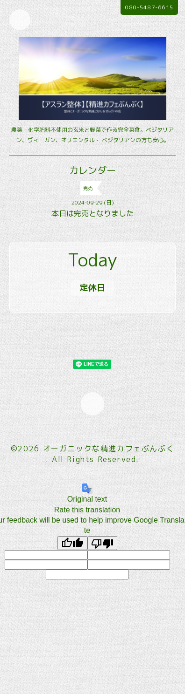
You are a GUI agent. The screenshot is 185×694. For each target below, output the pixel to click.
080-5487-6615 (149, 7)
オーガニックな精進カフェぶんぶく (109, 448)
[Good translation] (72, 543)
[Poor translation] (102, 543)
